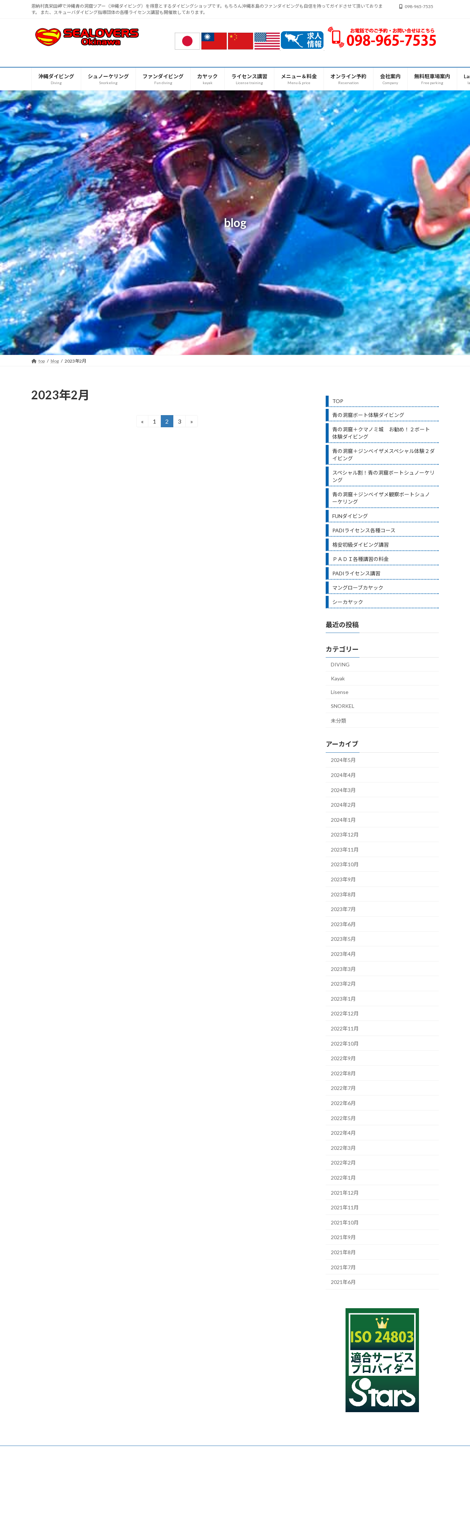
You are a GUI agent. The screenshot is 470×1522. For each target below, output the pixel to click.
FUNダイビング (350, 516)
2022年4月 (343, 1133)
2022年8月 (343, 1073)
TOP (337, 401)
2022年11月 (345, 1028)
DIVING (340, 664)
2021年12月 (345, 1193)
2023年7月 (343, 909)
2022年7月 (343, 1088)
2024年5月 (343, 760)
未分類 (338, 720)
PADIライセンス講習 (356, 573)
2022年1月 (343, 1177)
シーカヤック (347, 602)
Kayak (338, 678)
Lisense (339, 692)
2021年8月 (343, 1252)
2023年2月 (343, 984)
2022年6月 (343, 1103)
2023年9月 (343, 879)
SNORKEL (342, 706)
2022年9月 (343, 1058)
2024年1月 (343, 820)
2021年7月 (343, 1267)
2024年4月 (343, 775)
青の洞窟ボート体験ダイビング (368, 415)
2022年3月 (343, 1148)
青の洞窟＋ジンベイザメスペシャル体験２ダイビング (383, 454)
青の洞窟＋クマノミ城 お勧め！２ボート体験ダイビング (381, 433)
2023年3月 (343, 969)
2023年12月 (345, 834)
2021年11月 (345, 1207)
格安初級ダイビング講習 (360, 544)
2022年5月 (343, 1118)
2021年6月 (343, 1282)
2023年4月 (343, 954)
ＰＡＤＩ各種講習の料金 (360, 559)
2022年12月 (345, 1013)
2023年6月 (343, 924)
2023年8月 (343, 894)
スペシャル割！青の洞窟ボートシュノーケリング (383, 476)
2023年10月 (345, 864)
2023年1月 (343, 999)
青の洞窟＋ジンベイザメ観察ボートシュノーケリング (381, 498)
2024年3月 (343, 790)
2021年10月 (345, 1222)
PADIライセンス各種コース (363, 530)
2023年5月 (343, 939)
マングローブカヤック (357, 587)
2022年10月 (345, 1043)
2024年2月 (343, 805)
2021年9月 (343, 1237)
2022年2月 (343, 1162)
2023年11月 (345, 849)
